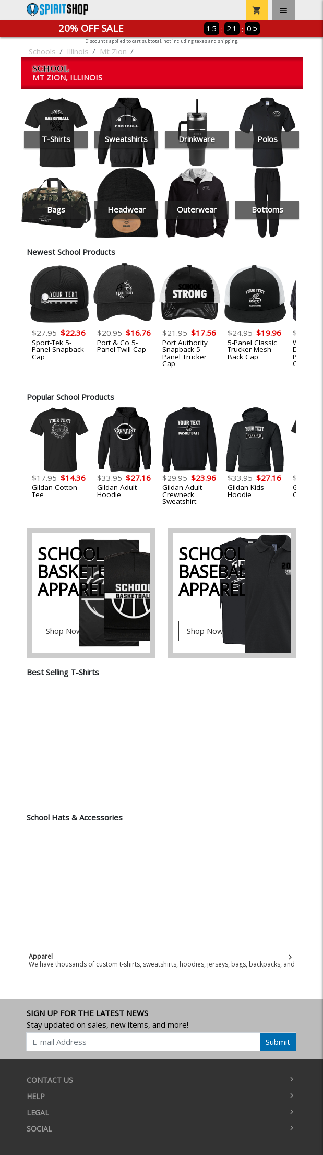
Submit (278, 1041)
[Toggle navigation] (283, 10)
